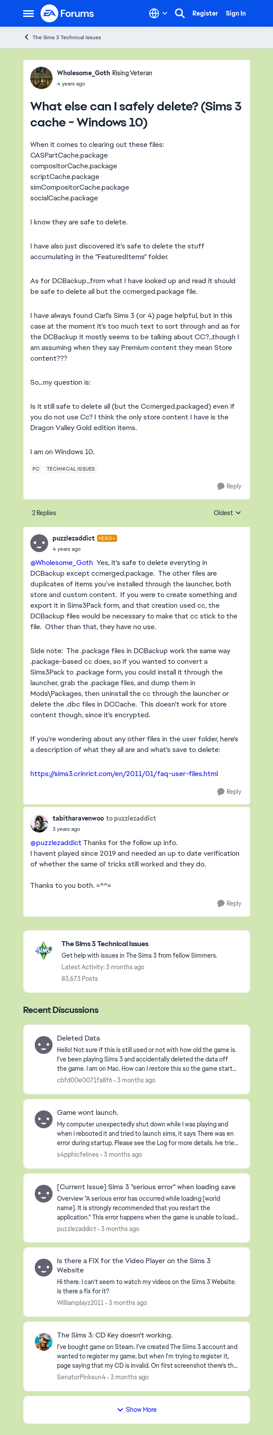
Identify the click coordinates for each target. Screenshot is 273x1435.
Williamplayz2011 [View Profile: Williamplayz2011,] (80, 1303)
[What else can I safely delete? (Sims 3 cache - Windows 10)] (85, 549)
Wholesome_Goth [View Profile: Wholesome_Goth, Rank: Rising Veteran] (83, 73)
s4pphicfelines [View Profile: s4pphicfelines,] (78, 1154)
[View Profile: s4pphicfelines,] (44, 1119)
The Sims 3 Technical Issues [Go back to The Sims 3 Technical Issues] (62, 37)
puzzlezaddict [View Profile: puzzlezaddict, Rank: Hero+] (74, 538)
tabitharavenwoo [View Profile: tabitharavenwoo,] (78, 818)
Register (205, 13)
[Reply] (229, 486)
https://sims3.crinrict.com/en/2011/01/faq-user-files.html (124, 773)
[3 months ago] (134, 1080)
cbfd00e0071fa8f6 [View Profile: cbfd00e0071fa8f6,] (84, 1080)
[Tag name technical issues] (71, 469)
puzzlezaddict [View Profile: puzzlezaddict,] (76, 1228)
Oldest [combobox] (227, 513)
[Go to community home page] (68, 13)
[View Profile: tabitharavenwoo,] (39, 824)
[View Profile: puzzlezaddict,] (44, 1194)
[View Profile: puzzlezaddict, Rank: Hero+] (39, 543)
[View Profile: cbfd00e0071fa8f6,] (44, 1045)
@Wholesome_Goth (61, 562)
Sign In (236, 13)
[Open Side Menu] (28, 13)
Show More (137, 1410)
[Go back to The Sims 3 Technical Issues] (139, 944)
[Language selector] (158, 13)
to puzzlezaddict (131, 818)
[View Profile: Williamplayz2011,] (44, 1267)
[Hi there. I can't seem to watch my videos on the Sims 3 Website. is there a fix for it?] (148, 1286)
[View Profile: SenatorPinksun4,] (44, 1342)
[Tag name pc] (36, 469)
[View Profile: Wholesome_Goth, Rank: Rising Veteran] (41, 78)
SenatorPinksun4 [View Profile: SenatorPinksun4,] (81, 1377)
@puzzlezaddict (55, 842)
